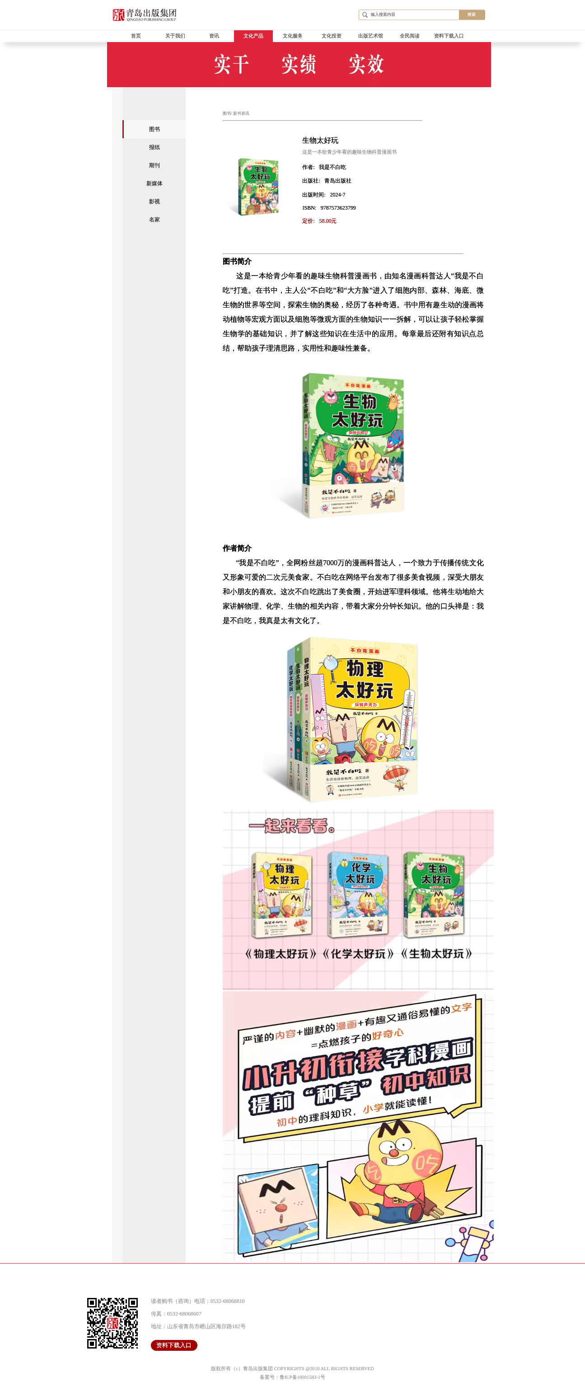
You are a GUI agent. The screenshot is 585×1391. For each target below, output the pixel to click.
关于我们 (175, 35)
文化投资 (332, 35)
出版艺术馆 (370, 35)
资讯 (214, 35)
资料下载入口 (449, 35)
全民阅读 (410, 35)
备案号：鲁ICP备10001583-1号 (292, 1377)
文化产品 (253, 35)
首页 (136, 35)
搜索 (472, 14)
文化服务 (293, 35)
